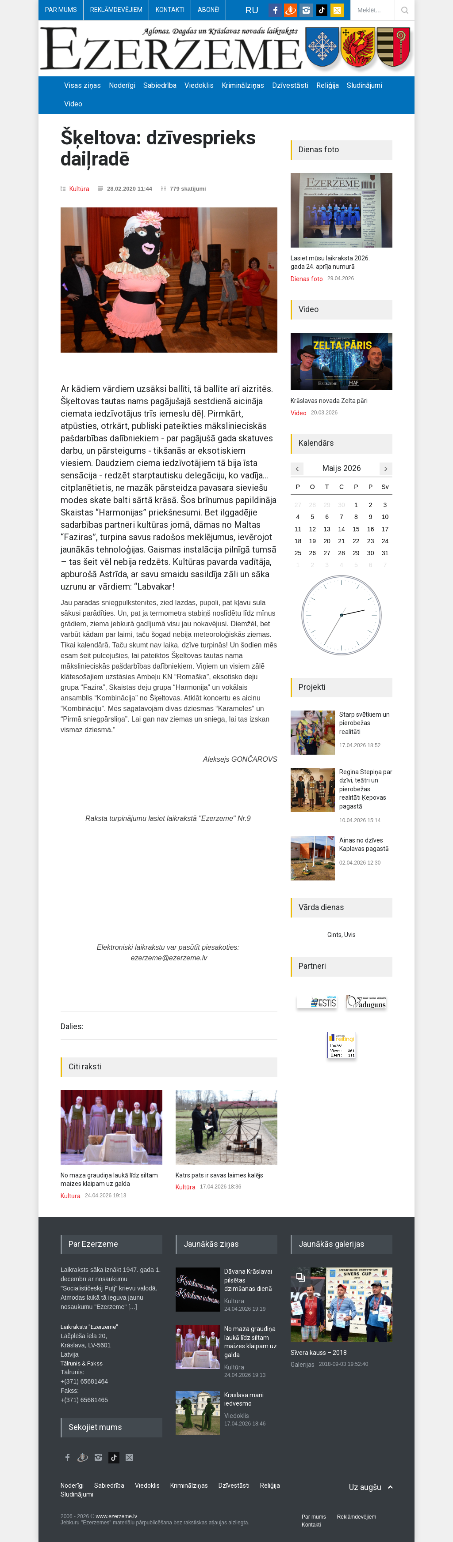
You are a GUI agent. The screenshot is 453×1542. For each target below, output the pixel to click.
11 (298, 529)
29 (326, 504)
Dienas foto (307, 278)
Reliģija (327, 85)
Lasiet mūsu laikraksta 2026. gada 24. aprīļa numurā (330, 263)
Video (73, 104)
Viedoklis (199, 85)
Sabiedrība (160, 85)
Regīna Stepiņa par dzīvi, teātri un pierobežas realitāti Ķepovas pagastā (365, 789)
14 (341, 529)
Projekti (312, 687)
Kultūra (79, 188)
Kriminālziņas (243, 85)
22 (356, 541)
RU (251, 10)
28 (312, 504)
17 (385, 529)
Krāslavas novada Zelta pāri (329, 400)
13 (326, 529)
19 (312, 541)
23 (370, 541)
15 (356, 529)
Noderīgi (122, 85)
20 (326, 541)
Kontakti (170, 9)
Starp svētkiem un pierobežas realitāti (364, 723)
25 (298, 553)
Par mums (61, 9)
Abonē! (208, 9)
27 (298, 504)
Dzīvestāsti (290, 85)
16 (370, 529)
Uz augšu (365, 1487)
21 (341, 541)
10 (385, 516)
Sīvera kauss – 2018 (319, 1352)
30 (341, 504)
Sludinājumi (364, 85)
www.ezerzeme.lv (116, 1516)
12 (312, 529)
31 (385, 553)
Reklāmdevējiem (116, 9)
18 (298, 541)
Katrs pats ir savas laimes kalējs (219, 1175)
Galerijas (303, 1364)
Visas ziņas (82, 85)
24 (385, 541)
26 (312, 553)
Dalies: (72, 1027)
